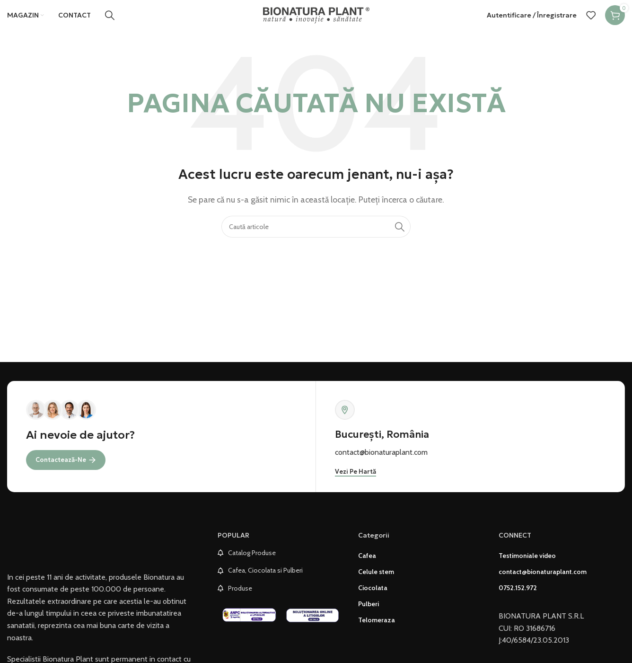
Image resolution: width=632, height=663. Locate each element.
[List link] (281, 562)
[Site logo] (316, 18)
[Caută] (109, 19)
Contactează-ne (65, 468)
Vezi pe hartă (355, 482)
